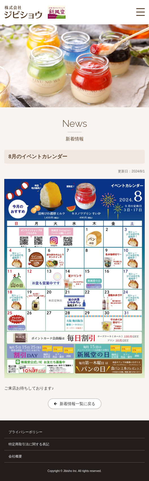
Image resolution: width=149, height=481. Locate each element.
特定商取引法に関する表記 (28, 444)
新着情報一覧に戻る (77, 403)
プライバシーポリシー (25, 432)
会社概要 (15, 456)
